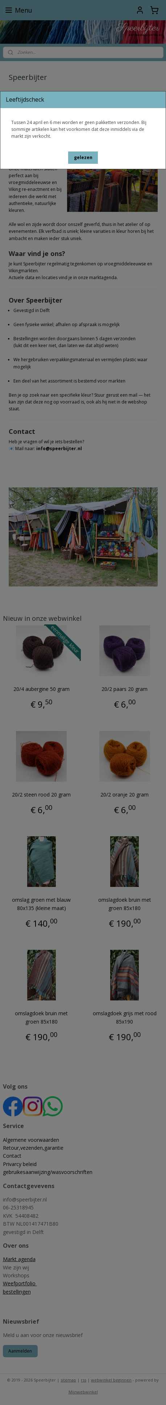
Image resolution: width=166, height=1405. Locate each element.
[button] (83, 157)
